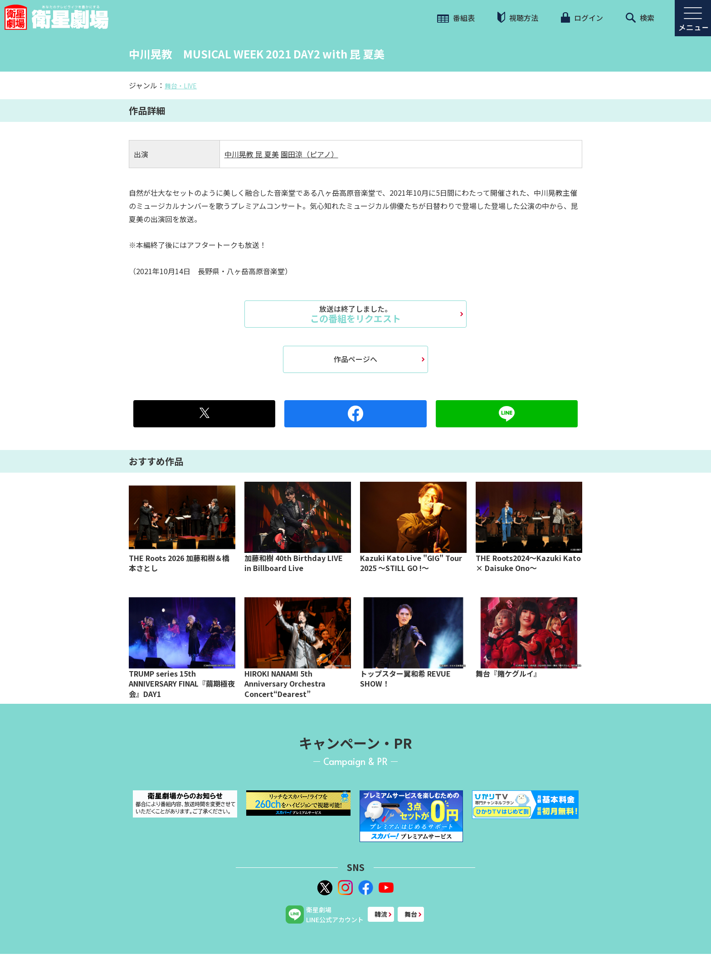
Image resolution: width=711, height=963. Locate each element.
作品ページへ (355, 358)
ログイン (582, 17)
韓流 (381, 914)
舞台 (410, 914)
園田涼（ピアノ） (309, 154)
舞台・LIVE (181, 85)
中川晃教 (239, 154)
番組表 (456, 17)
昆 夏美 (267, 154)
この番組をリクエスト (355, 314)
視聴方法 (517, 17)
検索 (640, 17)
